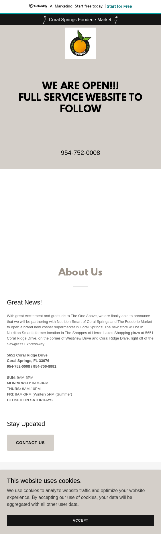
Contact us (30, 442)
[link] (80, 30)
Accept (80, 528)
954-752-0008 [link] (80, 152)
